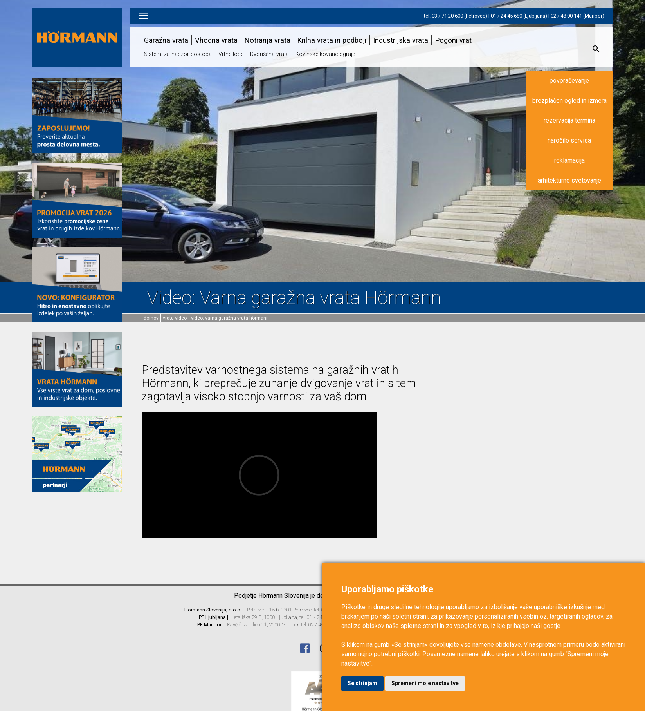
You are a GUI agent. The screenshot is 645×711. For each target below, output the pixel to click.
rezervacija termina (569, 120)
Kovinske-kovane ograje (325, 54)
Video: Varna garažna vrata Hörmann (230, 318)
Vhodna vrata (216, 40)
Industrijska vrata (400, 40)
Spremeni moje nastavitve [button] (425, 683)
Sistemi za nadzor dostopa (178, 54)
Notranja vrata (267, 40)
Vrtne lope (230, 54)
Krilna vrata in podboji (331, 40)
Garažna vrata (166, 40)
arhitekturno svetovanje (569, 180)
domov (151, 318)
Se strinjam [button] (362, 683)
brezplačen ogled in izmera (569, 100)
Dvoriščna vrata (269, 54)
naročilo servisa (569, 140)
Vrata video (175, 318)
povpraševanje (569, 80)
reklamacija (569, 160)
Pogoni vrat (453, 40)
